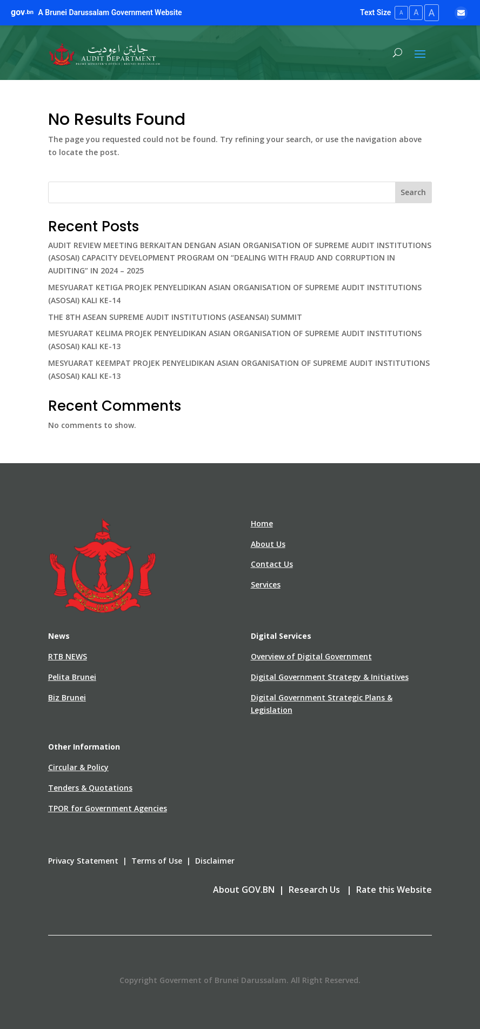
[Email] (461, 12)
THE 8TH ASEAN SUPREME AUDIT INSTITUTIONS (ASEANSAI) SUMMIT (175, 316)
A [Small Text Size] (396, 12)
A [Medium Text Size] (412, 12)
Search (413, 191)
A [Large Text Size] (430, 12)
